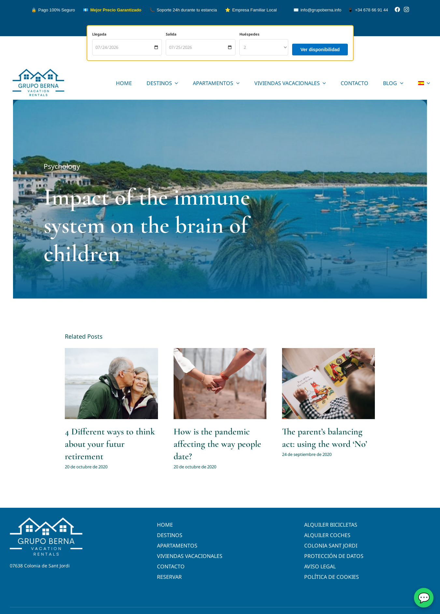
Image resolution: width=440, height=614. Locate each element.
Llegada (99, 34)
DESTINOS (169, 535)
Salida (171, 34)
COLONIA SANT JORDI (330, 545)
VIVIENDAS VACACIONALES (189, 556)
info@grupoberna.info (317, 10)
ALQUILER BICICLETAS (330, 524)
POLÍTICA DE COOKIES (331, 576)
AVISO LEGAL (320, 566)
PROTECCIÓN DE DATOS (333, 556)
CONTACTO (171, 566)
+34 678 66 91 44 (368, 10)
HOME (165, 524)
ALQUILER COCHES (327, 535)
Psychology (62, 166)
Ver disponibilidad (320, 49)
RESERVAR (169, 576)
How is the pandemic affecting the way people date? (217, 444)
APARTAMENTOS (177, 545)
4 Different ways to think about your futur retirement (110, 444)
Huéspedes (249, 34)
